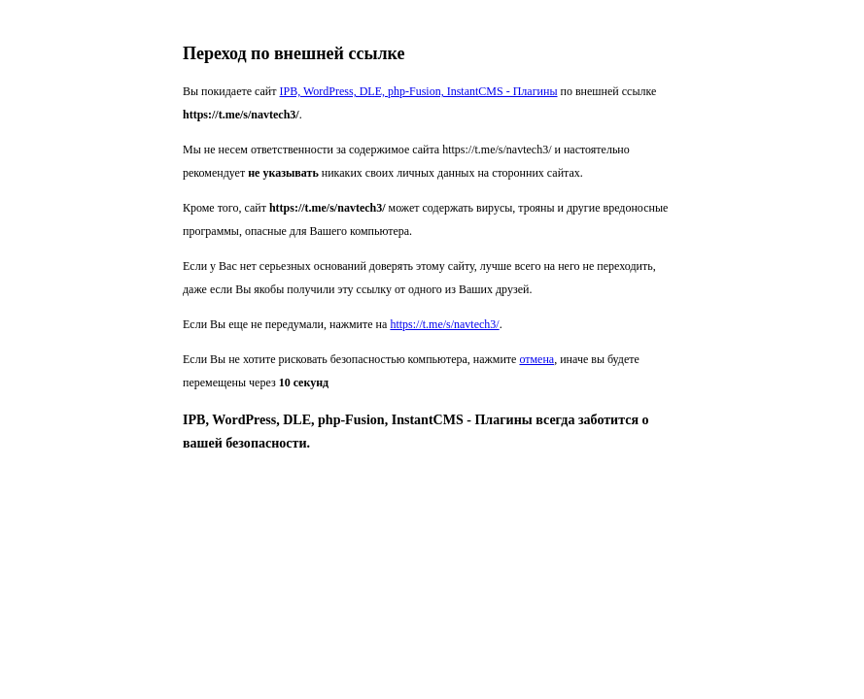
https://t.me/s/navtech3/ (444, 324)
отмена (536, 359)
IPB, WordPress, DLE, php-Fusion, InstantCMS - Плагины (419, 91)
